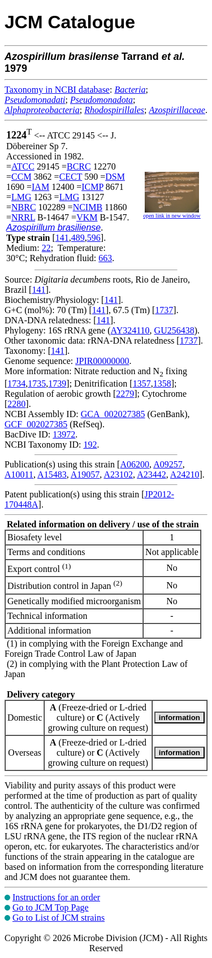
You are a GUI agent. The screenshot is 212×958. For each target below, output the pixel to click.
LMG (21, 197)
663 (105, 258)
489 (78, 237)
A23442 (151, 474)
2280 (16, 404)
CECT (71, 176)
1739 (57, 383)
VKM (86, 217)
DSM (115, 176)
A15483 (52, 474)
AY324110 (130, 330)
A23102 (118, 474)
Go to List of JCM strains (58, 917)
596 (94, 237)
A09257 (168, 464)
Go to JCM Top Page (50, 907)
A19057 (85, 474)
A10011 (19, 474)
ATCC (22, 166)
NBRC (23, 207)
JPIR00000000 (102, 361)
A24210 (185, 474)
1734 (16, 383)
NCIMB (87, 207)
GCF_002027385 (36, 424)
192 (90, 444)
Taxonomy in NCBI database (57, 89)
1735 (37, 383)
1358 (162, 383)
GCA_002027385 (113, 414)
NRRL (23, 217)
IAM (40, 187)
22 (46, 248)
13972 (64, 434)
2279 (125, 393)
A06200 (134, 464)
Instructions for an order (56, 897)
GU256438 (174, 330)
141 (62, 237)
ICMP (92, 187)
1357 (142, 383)
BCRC (79, 166)
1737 (164, 310)
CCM (21, 176)
